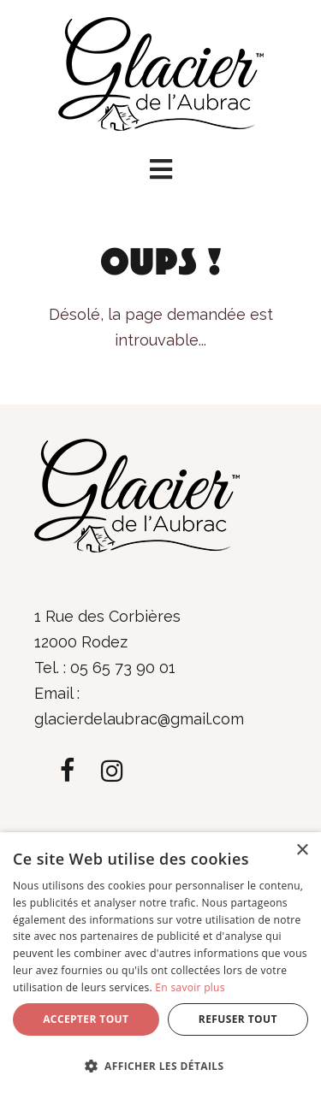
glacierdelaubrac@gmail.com (139, 719)
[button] (160, 169)
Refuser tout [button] (238, 1019)
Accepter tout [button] (85, 1019)
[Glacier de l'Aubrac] (161, 72)
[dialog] (160, 965)
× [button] (301, 850)
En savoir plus (189, 987)
